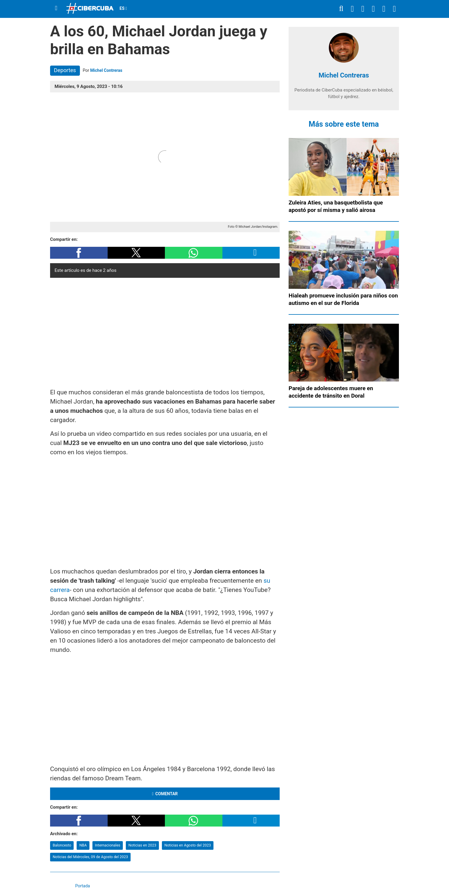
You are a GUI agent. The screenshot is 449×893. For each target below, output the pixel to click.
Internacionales (107, 845)
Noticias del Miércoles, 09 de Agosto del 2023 (90, 857)
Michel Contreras (106, 70)
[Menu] (56, 8)
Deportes (65, 70)
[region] (165, 331)
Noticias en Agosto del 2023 (188, 845)
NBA (83, 845)
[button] (79, 253)
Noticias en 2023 (142, 845)
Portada (82, 885)
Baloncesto (62, 845)
